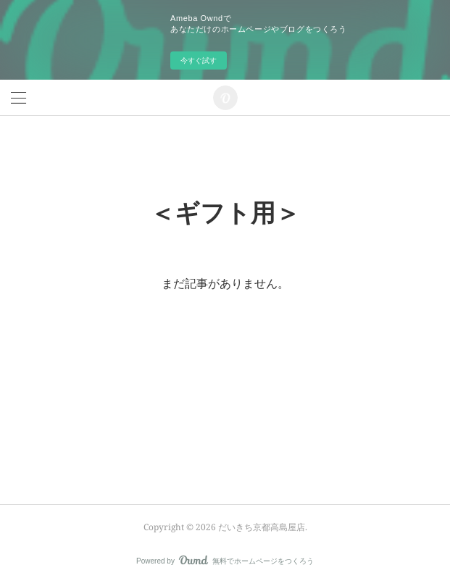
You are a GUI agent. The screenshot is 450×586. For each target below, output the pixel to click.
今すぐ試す (198, 60)
